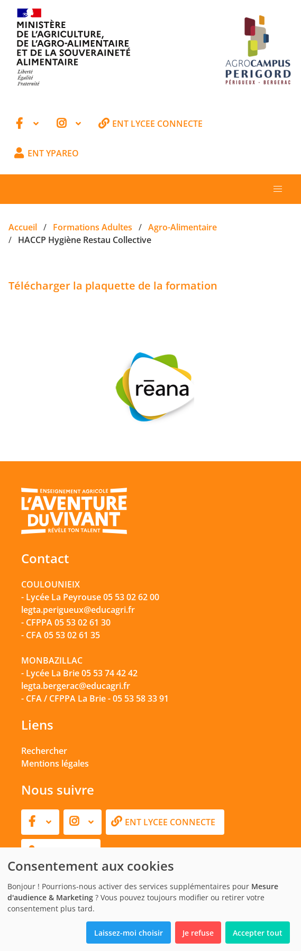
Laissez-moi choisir (128, 933)
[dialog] (150, 899)
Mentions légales (55, 763)
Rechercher (44, 751)
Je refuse (198, 933)
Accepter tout (257, 933)
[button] (278, 189)
